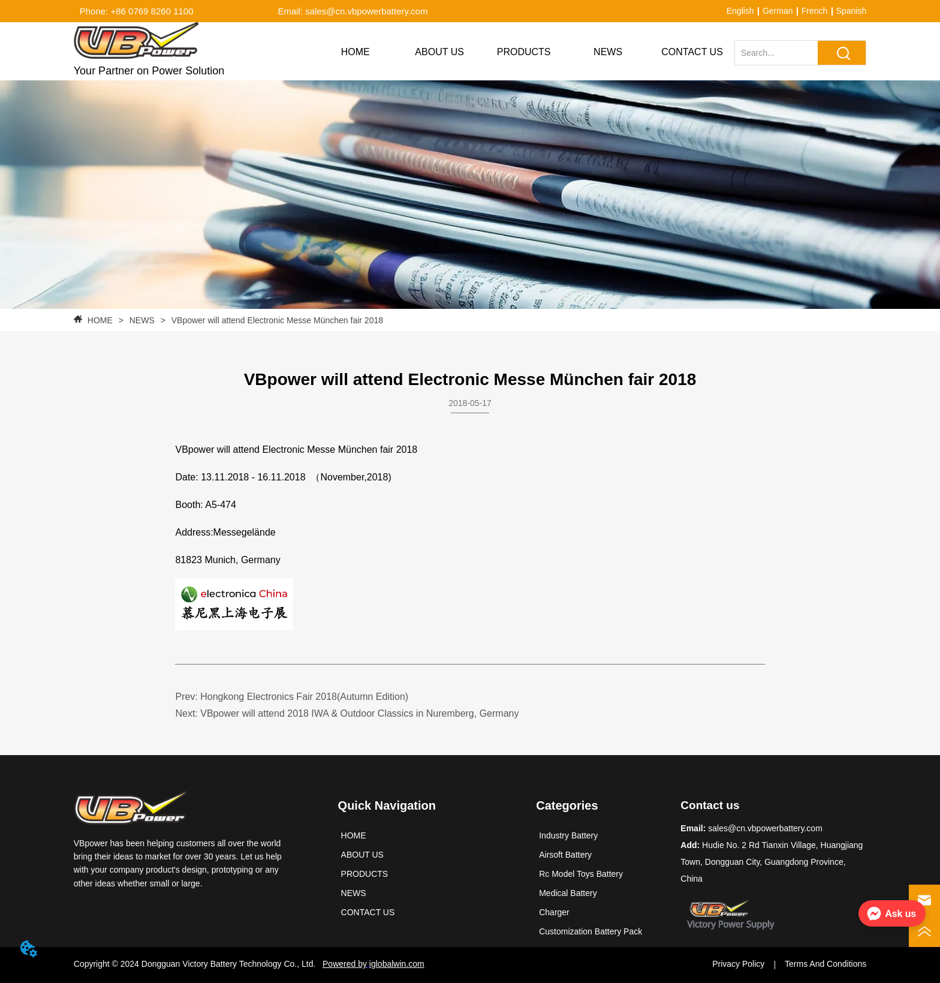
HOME (100, 320)
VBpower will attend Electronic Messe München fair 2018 (276, 320)
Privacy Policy (738, 964)
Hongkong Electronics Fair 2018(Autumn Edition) (304, 697)
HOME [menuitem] (355, 52)
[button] (524, 52)
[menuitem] (523, 52)
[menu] (523, 52)
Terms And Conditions (825, 964)
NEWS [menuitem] (607, 52)
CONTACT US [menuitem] (692, 52)
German (778, 11)
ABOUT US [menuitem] (439, 52)
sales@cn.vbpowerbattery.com (765, 828)
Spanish (851, 11)
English (740, 11)
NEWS (142, 320)
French (815, 11)
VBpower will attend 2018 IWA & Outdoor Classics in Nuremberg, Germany (359, 713)
